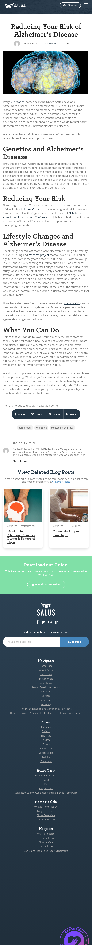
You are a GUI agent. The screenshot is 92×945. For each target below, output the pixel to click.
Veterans (46, 691)
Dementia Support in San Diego (68, 533)
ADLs (46, 779)
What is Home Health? (46, 806)
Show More (20, 461)
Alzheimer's (50, 43)
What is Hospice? (46, 833)
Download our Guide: (46, 584)
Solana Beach (46, 752)
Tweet (37, 414)
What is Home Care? (46, 775)
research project (39, 255)
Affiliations (46, 683)
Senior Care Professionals (46, 687)
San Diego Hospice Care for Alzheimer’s (46, 850)
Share (20, 414)
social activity (72, 303)
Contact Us (46, 674)
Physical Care (46, 842)
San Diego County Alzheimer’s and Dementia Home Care (46, 792)
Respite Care (46, 788)
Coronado (46, 761)
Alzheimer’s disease (33, 209)
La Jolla (46, 757)
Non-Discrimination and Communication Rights (46, 708)
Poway (46, 744)
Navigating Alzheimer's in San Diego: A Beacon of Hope (21, 536)
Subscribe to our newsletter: (46, 632)
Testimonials (46, 678)
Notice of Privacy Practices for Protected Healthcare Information (46, 713)
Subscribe (74, 642)
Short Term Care (46, 815)
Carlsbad (46, 727)
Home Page (46, 665)
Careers (46, 695)
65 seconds (17, 102)
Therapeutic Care (46, 819)
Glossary (46, 704)
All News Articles (61, 481)
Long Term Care (46, 811)
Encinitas (46, 735)
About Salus (46, 670)
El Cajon (46, 731)
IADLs (46, 784)
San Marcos (46, 748)
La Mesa (46, 740)
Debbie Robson (30, 44)
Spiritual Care (46, 846)
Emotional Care (46, 838)
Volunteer (46, 700)
